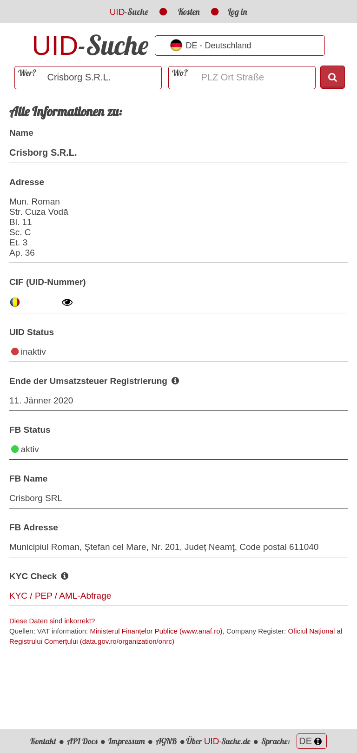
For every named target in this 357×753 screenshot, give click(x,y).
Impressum (126, 741)
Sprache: (294, 741)
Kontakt (43, 741)
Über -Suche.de (218, 741)
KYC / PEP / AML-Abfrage (60, 596)
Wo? (180, 72)
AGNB (166, 741)
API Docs (82, 741)
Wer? (27, 72)
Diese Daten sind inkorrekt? (52, 621)
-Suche (129, 11)
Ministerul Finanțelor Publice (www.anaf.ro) (156, 631)
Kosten (189, 11)
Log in (237, 11)
